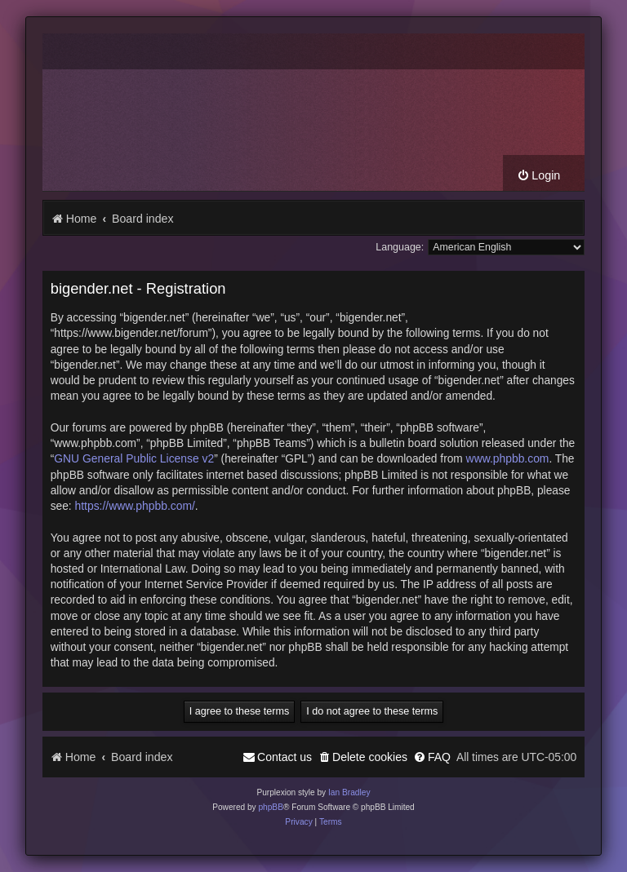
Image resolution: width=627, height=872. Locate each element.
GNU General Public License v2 (134, 458)
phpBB (270, 807)
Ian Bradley (349, 792)
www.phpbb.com (507, 458)
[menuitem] (538, 175)
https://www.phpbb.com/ (135, 505)
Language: (400, 247)
